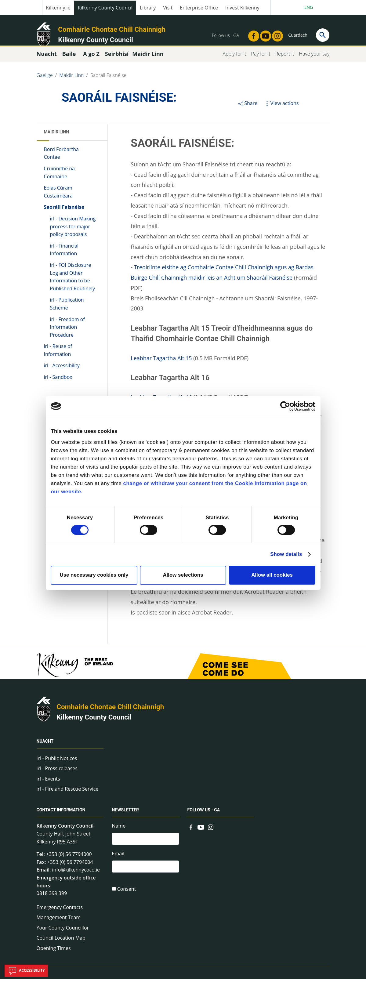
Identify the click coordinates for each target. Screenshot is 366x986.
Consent (126, 898)
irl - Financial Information (64, 256)
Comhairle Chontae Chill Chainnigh (111, 29)
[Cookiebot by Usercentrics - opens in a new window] (288, 406)
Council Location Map (61, 944)
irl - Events (48, 785)
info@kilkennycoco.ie (76, 876)
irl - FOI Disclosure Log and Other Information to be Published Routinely (72, 283)
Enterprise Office (199, 7)
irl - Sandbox (58, 383)
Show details (286, 554)
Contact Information (61, 816)
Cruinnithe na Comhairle (59, 179)
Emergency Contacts (60, 914)
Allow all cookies (272, 575)
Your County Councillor (63, 934)
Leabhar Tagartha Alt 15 (161, 364)
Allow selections (183, 575)
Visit (167, 7)
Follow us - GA (203, 816)
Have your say (314, 60)
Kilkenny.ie (58, 7)
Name (119, 832)
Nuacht (45, 748)
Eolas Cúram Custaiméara (58, 198)
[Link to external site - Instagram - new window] (275, 34)
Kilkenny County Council (105, 7)
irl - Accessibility (62, 372)
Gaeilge (45, 81)
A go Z (91, 60)
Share (247, 110)
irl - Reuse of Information (58, 357)
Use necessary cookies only (94, 575)
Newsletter (125, 816)
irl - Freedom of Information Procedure (67, 334)
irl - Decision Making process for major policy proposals (73, 233)
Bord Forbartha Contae (61, 160)
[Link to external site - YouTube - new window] (263, 34)
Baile (69, 60)
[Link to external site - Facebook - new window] (251, 34)
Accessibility (26, 971)
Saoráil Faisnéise (108, 81)
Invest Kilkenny (242, 7)
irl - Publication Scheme (67, 310)
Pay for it (260, 60)
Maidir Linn (71, 81)
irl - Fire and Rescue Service (68, 795)
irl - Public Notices (57, 765)
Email (118, 861)
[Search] (322, 35)
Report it (284, 60)
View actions (281, 110)
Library (148, 7)
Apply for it (234, 60)
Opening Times (54, 955)
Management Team (59, 924)
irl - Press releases (57, 775)
